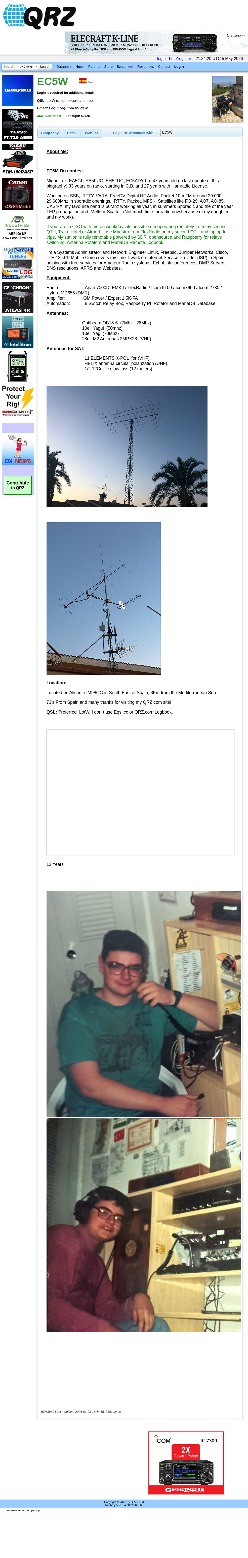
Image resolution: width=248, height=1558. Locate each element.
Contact (164, 67)
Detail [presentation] (71, 133)
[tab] (50, 133)
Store (108, 67)
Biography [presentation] (50, 133)
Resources (145, 67)
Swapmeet (125, 67)
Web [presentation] (91, 133)
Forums (94, 67)
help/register (180, 58)
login (161, 58)
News (79, 67)
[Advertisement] (86, 1463)
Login (179, 67)
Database (63, 67)
